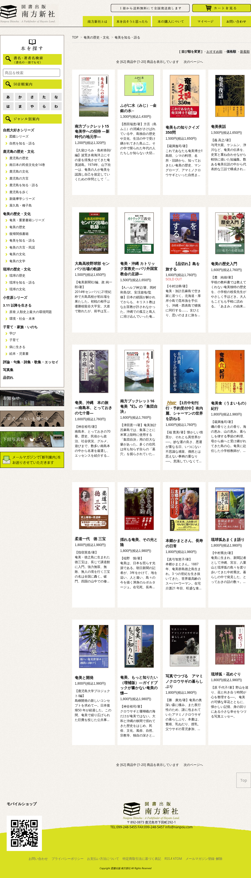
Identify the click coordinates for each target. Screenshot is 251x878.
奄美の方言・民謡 (22, 247)
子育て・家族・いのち (20, 327)
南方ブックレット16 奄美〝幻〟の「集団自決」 (139, 406)
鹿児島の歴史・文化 (18, 151)
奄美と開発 (84, 677)
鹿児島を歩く (19, 192)
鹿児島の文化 (19, 171)
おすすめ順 (214, 51)
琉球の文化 (17, 289)
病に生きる (17, 347)
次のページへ (193, 61)
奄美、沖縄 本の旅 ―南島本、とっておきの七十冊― (93, 407)
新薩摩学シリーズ (22, 198)
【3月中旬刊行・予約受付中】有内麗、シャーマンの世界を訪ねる (184, 410)
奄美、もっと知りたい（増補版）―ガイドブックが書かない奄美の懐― (139, 685)
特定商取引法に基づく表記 (142, 858)
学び (12, 333)
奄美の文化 (17, 254)
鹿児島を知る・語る (23, 185)
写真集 (8, 369)
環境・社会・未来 (22, 318)
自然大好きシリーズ (18, 130)
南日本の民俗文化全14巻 (27, 164)
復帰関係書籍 (19, 233)
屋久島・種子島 (20, 205)
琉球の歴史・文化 (17, 269)
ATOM (177, 858)
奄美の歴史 (17, 227)
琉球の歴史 (17, 275)
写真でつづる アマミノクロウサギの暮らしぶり (184, 681)
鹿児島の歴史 (19, 158)
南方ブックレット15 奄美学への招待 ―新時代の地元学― (94, 131)
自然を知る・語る (22, 143)
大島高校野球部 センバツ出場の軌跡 (92, 266)
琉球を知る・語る (22, 282)
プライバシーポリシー (68, 858)
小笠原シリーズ (15, 297)
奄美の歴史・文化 (96, 37)
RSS (167, 858)
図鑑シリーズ (19, 136)
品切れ (8, 377)
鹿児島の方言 (19, 178)
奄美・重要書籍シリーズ (27, 220)
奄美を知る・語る (127, 37)
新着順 (245, 51)
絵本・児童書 (19, 353)
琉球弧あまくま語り (228, 539)
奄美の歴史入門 (224, 263)
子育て (14, 340)
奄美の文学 (17, 261)
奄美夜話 (218, 126)
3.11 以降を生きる (17, 305)
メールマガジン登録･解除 (204, 858)
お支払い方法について (103, 858)
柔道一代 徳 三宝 (90, 538)
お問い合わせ (38, 858)
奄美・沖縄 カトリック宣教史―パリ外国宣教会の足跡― (139, 268)
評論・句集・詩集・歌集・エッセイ (30, 362)
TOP (75, 37)
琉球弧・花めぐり (226, 674)
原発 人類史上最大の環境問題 (30, 312)
